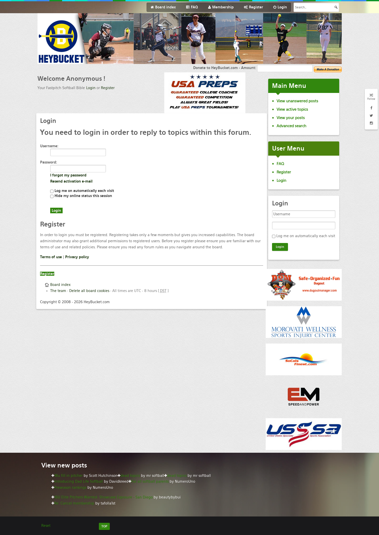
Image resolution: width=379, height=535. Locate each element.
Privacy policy (77, 257)
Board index (60, 285)
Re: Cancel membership (74, 503)
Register (108, 88)
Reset (45, 526)
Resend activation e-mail (71, 181)
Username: (49, 146)
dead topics (130, 476)
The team (58, 291)
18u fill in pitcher (68, 476)
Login (91, 88)
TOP (104, 526)
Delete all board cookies (89, 291)
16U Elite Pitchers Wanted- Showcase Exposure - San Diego (103, 497)
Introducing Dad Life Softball (78, 481)
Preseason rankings (70, 487)
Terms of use (51, 257)
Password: (48, 162)
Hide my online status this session (81, 196)
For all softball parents (150, 481)
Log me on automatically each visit (82, 191)
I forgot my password (68, 175)
